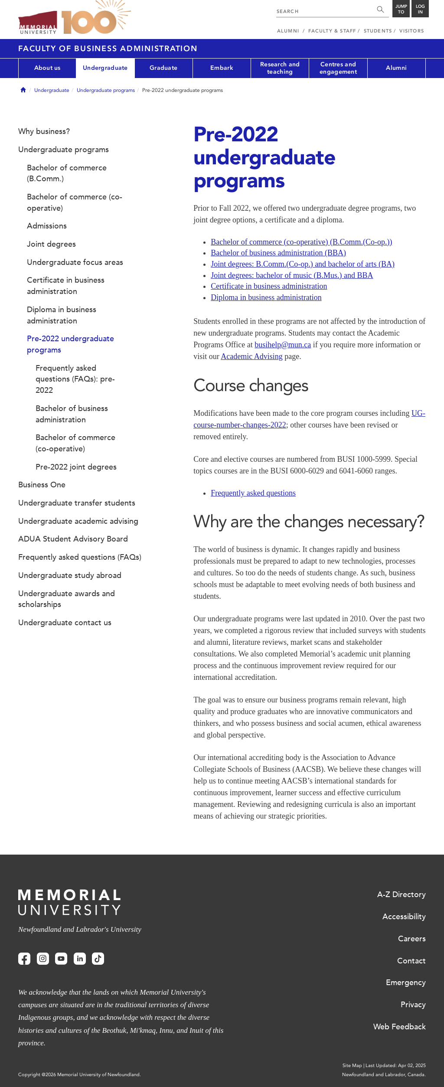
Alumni (396, 68)
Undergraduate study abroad (69, 575)
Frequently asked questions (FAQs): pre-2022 (75, 379)
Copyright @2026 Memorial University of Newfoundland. (79, 1074)
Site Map (352, 1065)
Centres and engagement (338, 68)
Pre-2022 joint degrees (76, 467)
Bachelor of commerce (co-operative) (74, 202)
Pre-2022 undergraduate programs (70, 344)
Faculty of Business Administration (108, 48)
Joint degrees (51, 244)
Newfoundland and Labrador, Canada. (384, 1074)
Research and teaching (280, 68)
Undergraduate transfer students (76, 503)
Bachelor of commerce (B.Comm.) (67, 173)
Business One (41, 485)
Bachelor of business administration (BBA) (278, 252)
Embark (221, 68)
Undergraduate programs (106, 90)
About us (47, 68)
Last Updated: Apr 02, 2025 (396, 1065)
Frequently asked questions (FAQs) (79, 557)
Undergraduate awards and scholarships (66, 599)
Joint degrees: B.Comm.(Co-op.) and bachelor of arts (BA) (303, 264)
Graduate (163, 68)
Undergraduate (105, 68)
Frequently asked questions (253, 493)
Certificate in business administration (269, 286)
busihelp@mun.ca (283, 344)
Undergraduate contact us (64, 622)
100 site (96, 17)
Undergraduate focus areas (75, 262)
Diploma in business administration (266, 297)
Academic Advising (251, 356)
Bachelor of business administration (72, 414)
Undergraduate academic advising (78, 521)
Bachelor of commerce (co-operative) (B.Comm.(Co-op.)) (301, 242)
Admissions (47, 226)
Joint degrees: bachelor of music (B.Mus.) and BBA (292, 275)
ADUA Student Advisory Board (73, 539)
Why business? (44, 131)
